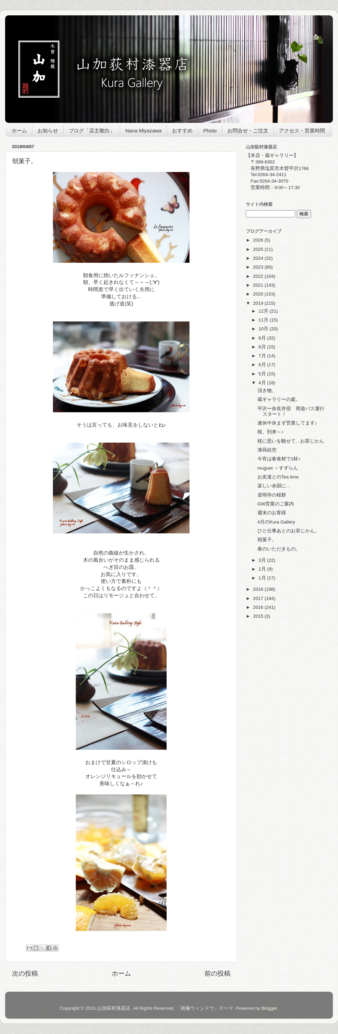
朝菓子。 (267, 539)
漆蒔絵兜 (267, 450)
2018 (259, 589)
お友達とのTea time (278, 476)
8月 (262, 346)
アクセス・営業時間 (302, 130)
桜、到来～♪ (270, 431)
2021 (259, 285)
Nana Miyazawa (143, 130)
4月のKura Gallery (276, 522)
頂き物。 (267, 390)
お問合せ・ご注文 (247, 130)
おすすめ (182, 130)
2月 (262, 569)
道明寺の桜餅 (271, 495)
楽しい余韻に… (274, 485)
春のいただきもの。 (278, 548)
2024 (259, 258)
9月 (262, 338)
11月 (264, 319)
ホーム (19, 130)
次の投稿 (25, 973)
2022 (259, 276)
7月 (262, 355)
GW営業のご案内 (275, 503)
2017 (259, 598)
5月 (262, 373)
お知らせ (48, 130)
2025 (259, 249)
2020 (259, 294)
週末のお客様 (271, 512)
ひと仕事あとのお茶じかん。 (288, 530)
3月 (262, 560)
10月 (264, 328)
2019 (259, 303)
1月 (262, 577)
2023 (259, 267)
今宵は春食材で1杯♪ (278, 458)
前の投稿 (217, 973)
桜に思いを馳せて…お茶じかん (290, 441)
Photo (209, 130)
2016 (259, 607)
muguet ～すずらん (277, 468)
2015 (259, 616)
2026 (259, 240)
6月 (262, 364)
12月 (264, 311)
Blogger (269, 1008)
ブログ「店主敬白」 (92, 130)
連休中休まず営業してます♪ (287, 423)
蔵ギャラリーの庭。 (278, 399)
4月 (262, 382)
